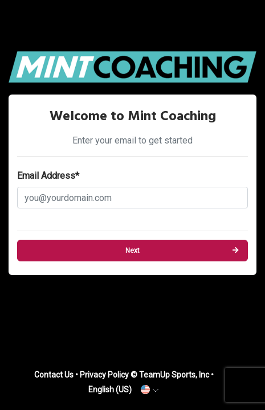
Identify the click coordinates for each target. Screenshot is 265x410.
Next (132, 251)
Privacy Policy (104, 374)
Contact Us (54, 374)
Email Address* (48, 175)
